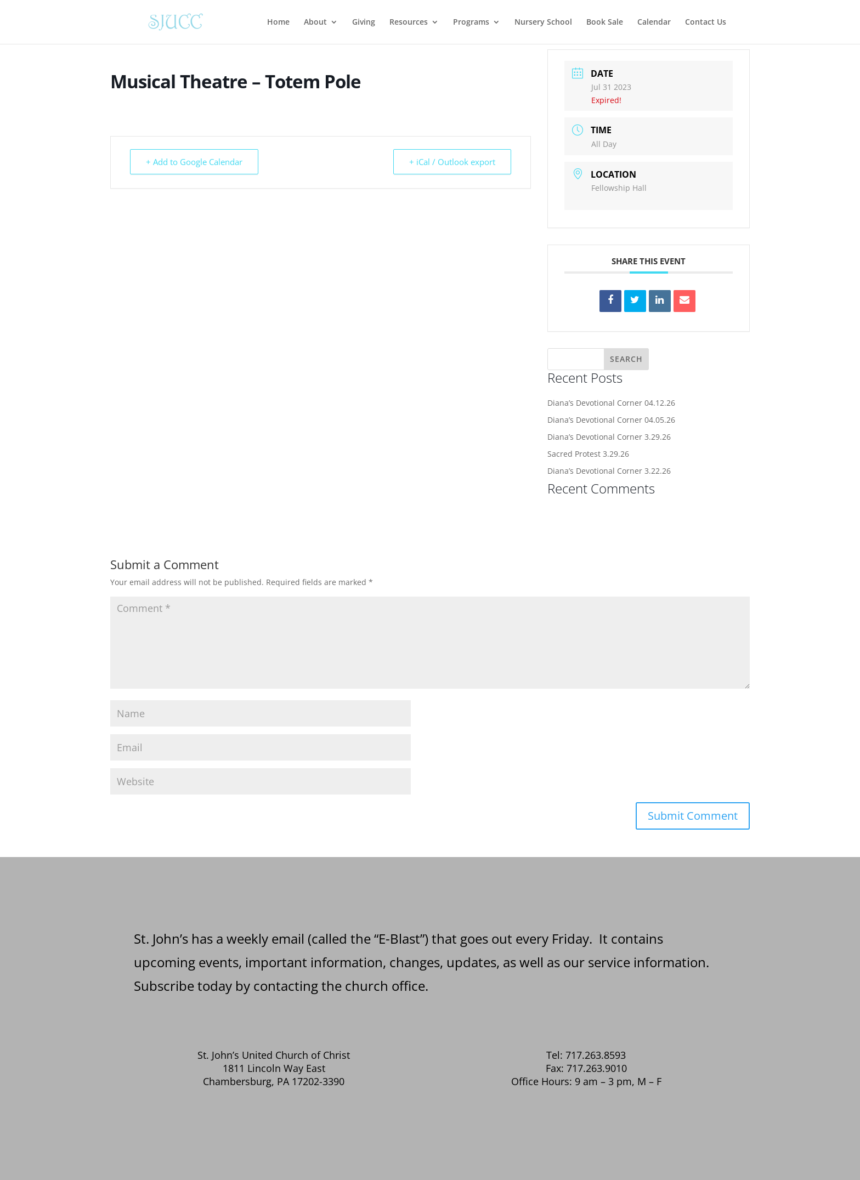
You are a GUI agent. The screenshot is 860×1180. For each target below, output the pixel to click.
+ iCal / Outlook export (452, 161)
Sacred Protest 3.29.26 (588, 454)
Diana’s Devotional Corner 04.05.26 (611, 420)
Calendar (654, 22)
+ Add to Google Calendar (194, 161)
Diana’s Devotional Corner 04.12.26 (611, 403)
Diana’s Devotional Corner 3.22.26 (609, 471)
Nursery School (543, 22)
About (315, 22)
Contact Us (705, 22)
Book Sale (604, 22)
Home (278, 22)
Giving (363, 22)
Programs (471, 22)
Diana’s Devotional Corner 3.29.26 (609, 437)
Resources (408, 22)
